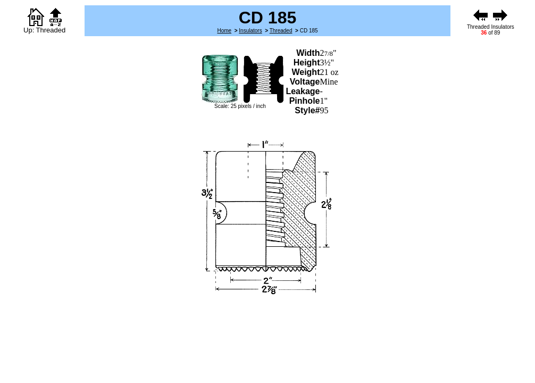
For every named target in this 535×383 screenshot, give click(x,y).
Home (224, 31)
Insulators (250, 31)
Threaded (281, 31)
